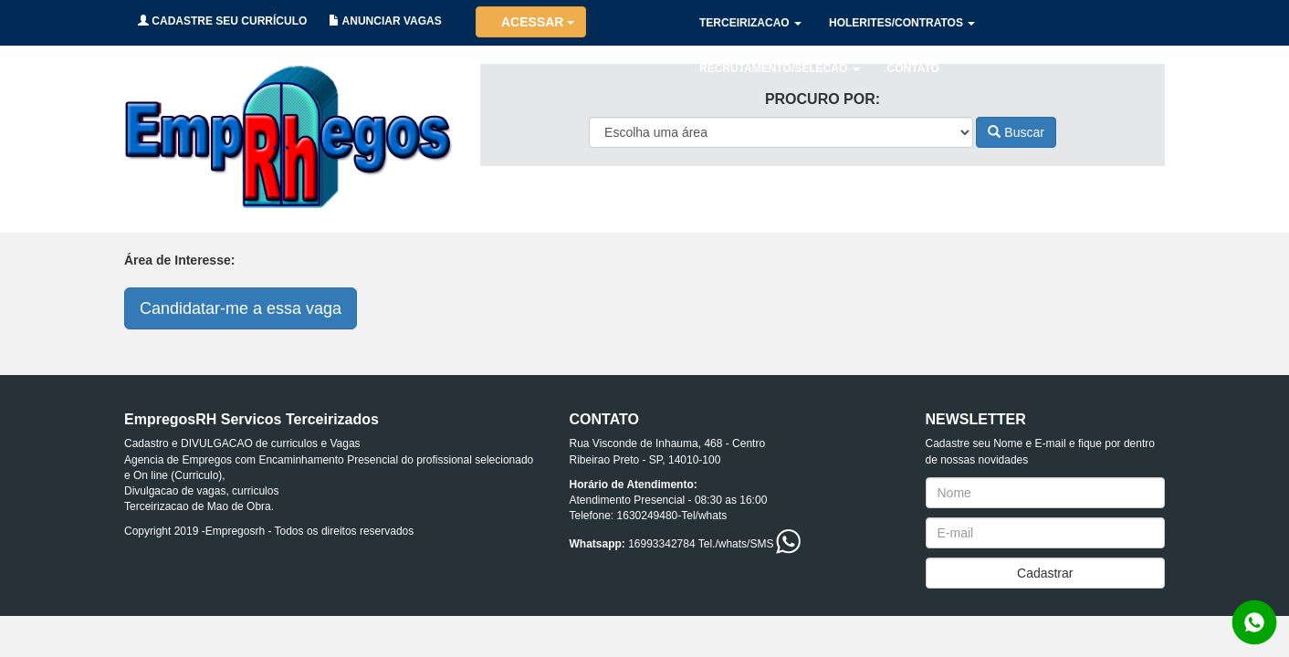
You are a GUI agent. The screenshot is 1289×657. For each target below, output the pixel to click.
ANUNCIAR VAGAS (385, 21)
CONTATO (913, 68)
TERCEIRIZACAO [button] (750, 22)
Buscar (1015, 132)
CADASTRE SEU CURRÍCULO (222, 21)
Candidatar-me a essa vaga (240, 308)
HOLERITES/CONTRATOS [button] (902, 22)
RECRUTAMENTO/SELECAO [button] (779, 68)
